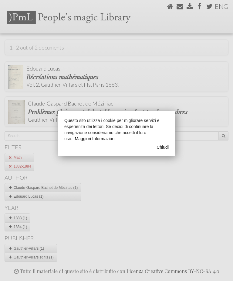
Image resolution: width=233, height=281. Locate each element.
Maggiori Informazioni (95, 138)
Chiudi (163, 147)
